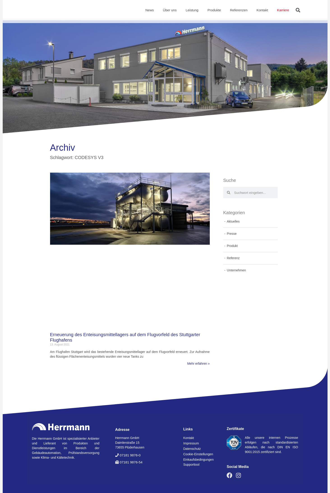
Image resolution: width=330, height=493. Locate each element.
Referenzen (239, 10)
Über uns (170, 10)
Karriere (283, 10)
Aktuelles (233, 221)
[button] (297, 10)
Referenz (233, 258)
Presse (232, 233)
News (149, 10)
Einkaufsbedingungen (198, 459)
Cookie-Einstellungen (198, 454)
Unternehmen (236, 270)
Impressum (191, 443)
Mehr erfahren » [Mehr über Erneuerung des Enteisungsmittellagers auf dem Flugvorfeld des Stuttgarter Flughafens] (198, 363)
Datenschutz (192, 449)
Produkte (214, 10)
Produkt (232, 246)
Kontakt (262, 10)
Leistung (192, 10)
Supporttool (191, 464)
